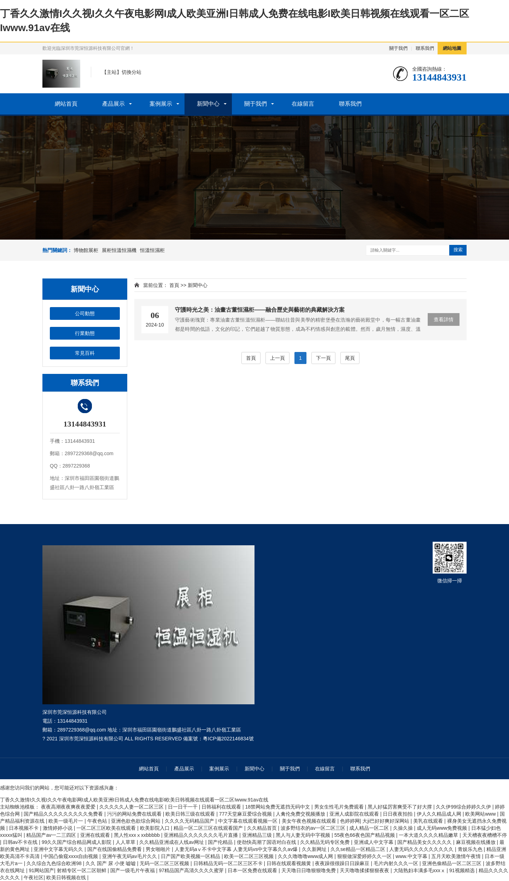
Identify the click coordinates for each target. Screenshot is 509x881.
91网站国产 (41, 870)
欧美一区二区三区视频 (249, 856)
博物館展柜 (86, 250)
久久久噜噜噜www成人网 (306, 856)
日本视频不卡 (24, 828)
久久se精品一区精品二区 (358, 849)
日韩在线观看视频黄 (289, 863)
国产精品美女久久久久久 (425, 842)
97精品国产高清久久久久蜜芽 (192, 870)
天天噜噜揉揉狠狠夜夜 (365, 870)
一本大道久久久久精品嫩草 (429, 835)
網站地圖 (452, 48)
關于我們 (398, 48)
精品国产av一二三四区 (51, 835)
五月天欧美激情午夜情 (456, 856)
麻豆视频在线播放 (476, 842)
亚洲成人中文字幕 (374, 842)
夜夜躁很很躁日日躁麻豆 (343, 863)
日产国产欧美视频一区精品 (191, 856)
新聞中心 (208, 104)
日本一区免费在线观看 (253, 870)
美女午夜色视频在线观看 (310, 821)
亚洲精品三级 (257, 835)
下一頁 (323, 358)
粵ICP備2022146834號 (228, 738)
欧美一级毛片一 (66, 821)
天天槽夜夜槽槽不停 (484, 835)
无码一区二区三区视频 (165, 863)
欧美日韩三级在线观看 (190, 814)
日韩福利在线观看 (221, 807)
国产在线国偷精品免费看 (115, 849)
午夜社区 (33, 877)
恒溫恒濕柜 (152, 250)
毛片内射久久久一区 (397, 863)
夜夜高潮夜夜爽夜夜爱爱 (69, 807)
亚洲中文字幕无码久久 (59, 849)
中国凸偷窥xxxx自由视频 (71, 856)
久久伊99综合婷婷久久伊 (464, 807)
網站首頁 (66, 104)
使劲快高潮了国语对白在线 (267, 842)
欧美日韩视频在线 (66, 877)
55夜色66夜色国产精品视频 (365, 835)
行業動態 (85, 333)
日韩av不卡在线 (21, 842)
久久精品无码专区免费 (325, 842)
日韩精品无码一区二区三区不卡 (228, 863)
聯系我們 (425, 48)
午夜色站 (98, 821)
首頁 (174, 285)
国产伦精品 (221, 842)
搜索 (458, 249)
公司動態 (85, 313)
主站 (112, 72)
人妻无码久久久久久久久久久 (422, 849)
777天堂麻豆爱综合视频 (246, 814)
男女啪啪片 (159, 849)
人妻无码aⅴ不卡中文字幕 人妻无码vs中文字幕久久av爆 (237, 849)
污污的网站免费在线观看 (135, 814)
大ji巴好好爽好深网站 (386, 821)
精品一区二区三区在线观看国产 (209, 828)
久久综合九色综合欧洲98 (55, 863)
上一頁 (277, 358)
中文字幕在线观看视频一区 (248, 821)
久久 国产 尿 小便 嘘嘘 (111, 863)
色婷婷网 (350, 821)
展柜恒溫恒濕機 (119, 250)
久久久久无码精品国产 (190, 821)
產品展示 (113, 104)
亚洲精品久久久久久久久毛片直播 (201, 835)
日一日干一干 (183, 807)
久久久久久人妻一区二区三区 (132, 807)
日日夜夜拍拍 (398, 814)
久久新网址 (315, 849)
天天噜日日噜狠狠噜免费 (309, 870)
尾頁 (350, 358)
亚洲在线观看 (95, 835)
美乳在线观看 (428, 821)
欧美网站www (481, 814)
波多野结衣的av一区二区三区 (314, 828)
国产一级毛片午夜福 (133, 870)
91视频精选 (462, 870)
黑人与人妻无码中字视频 (304, 835)
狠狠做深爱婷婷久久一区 (365, 856)
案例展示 (161, 104)
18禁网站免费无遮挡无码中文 (278, 807)
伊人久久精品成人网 (440, 814)
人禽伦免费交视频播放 (301, 814)
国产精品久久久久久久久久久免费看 (64, 814)
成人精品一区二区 (369, 828)
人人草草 (126, 842)
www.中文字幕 (412, 856)
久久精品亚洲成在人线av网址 (172, 842)
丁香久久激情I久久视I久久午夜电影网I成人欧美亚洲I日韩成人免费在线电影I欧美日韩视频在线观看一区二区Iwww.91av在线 (134, 800)
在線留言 (303, 104)
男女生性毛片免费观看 (339, 807)
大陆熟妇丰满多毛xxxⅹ (420, 870)
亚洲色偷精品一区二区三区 (452, 863)
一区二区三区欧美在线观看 (106, 828)
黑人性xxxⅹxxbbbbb (137, 835)
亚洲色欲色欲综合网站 (136, 821)
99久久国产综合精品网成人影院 (77, 842)
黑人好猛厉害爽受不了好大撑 (400, 807)
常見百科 (85, 353)
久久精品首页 (262, 828)
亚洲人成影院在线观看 (354, 814)
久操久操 (403, 828)
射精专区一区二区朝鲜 (82, 870)
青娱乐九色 (471, 849)
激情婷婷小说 (58, 828)
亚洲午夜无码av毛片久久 (130, 856)
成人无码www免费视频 (442, 828)
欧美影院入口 (155, 828)
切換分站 (131, 72)
